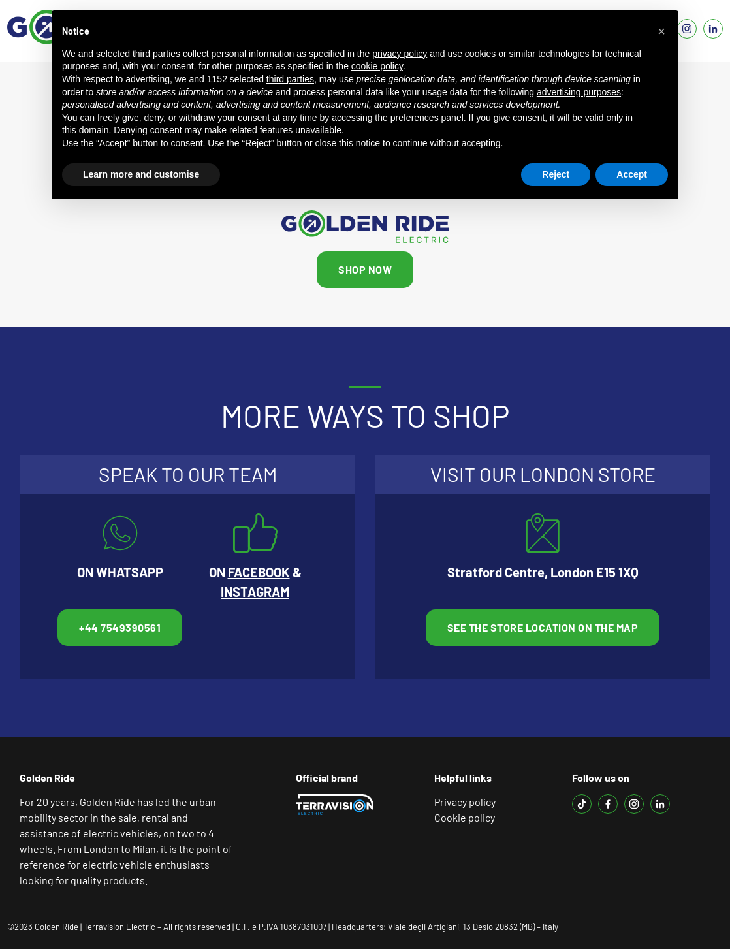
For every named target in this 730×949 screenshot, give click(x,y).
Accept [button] (631, 174)
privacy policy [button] (399, 53)
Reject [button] (555, 174)
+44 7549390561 (120, 627)
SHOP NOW (365, 269)
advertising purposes (579, 92)
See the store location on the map (543, 627)
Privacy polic (462, 802)
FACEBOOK (259, 572)
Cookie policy (464, 817)
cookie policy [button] (377, 66)
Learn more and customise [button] (141, 174)
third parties (290, 79)
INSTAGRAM (255, 592)
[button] (661, 31)
